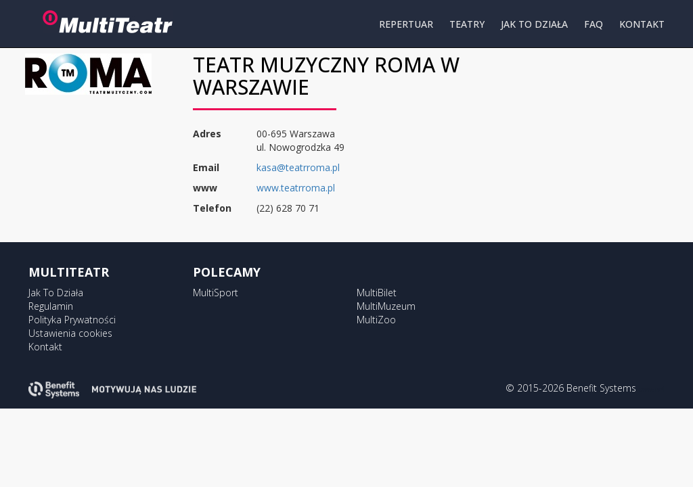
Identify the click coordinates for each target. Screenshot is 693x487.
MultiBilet (377, 292)
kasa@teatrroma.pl (298, 167)
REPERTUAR (406, 24)
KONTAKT (642, 24)
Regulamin (50, 306)
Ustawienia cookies (70, 333)
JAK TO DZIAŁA (534, 24)
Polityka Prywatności (72, 319)
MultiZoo (376, 319)
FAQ (593, 24)
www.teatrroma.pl (295, 187)
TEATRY (467, 24)
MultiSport (215, 292)
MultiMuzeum (386, 306)
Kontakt (45, 346)
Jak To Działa (55, 292)
